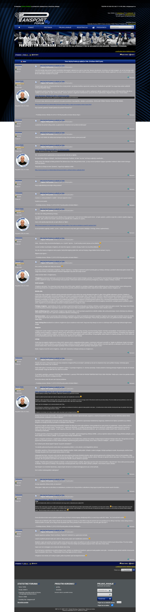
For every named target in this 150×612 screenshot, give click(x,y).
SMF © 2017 (65, 609)
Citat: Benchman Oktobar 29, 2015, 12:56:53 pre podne (52, 96)
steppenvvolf (132, 24)
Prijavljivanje (65, 27)
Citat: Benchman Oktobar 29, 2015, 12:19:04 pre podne (52, 150)
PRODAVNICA (99, 27)
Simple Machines (73, 609)
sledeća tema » (130, 51)
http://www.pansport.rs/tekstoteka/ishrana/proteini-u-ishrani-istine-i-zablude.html (60, 170)
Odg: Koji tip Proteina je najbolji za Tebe (52, 65)
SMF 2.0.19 (58, 609)
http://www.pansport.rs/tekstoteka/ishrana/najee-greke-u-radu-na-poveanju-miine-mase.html (63, 104)
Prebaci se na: (117, 570)
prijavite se (120, 13)
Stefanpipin (18, 193)
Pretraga (48, 27)
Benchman (18, 65)
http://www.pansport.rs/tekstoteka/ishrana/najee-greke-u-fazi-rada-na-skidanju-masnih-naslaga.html (65, 225)
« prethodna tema (120, 51)
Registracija (82, 27)
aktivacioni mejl (130, 14)
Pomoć (31, 27)
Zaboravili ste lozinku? (104, 586)
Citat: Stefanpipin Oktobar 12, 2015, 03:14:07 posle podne (53, 392)
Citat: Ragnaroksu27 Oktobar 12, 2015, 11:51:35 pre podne (53, 500)
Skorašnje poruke (23, 602)
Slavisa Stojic (19, 81)
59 (30, 55)
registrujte (130, 13)
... (29, 55)
